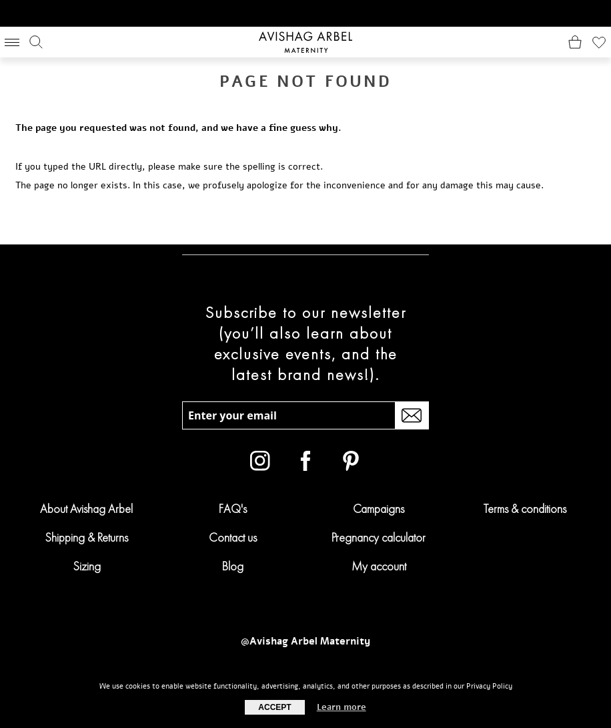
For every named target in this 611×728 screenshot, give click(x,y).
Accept (274, 707)
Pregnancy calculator (379, 537)
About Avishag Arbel (86, 508)
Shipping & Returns (86, 537)
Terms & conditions (525, 508)
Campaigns (378, 508)
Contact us (233, 537)
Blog (232, 566)
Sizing (87, 566)
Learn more (341, 707)
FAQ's (233, 508)
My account (379, 566)
